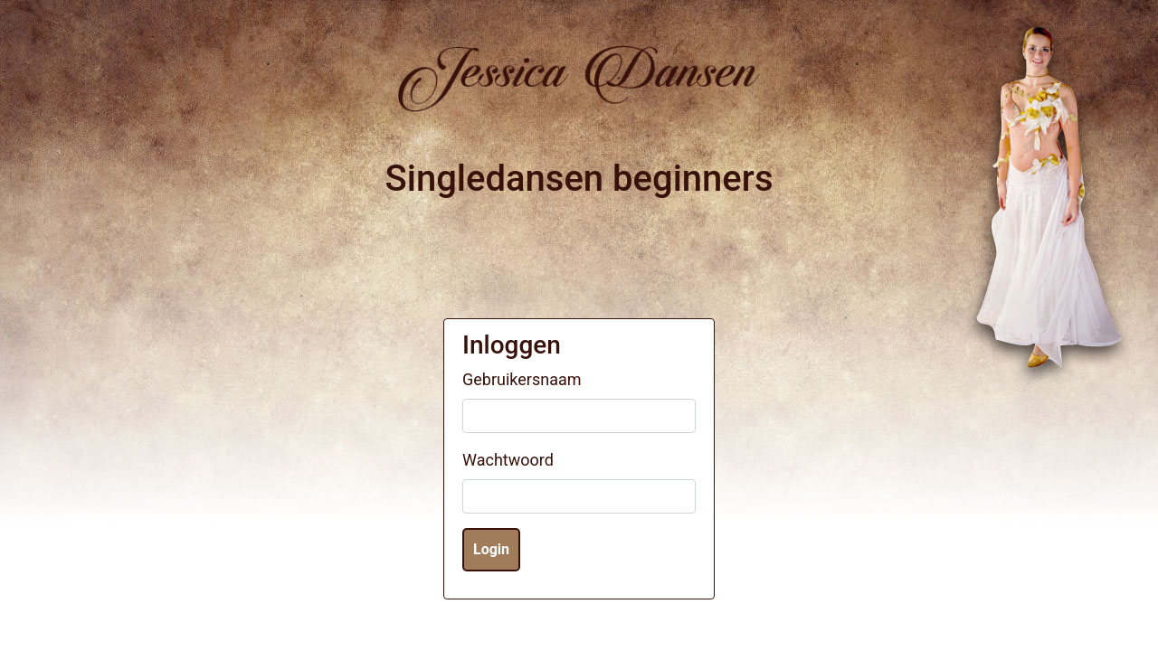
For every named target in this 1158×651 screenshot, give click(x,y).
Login (491, 549)
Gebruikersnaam (522, 379)
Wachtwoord (508, 459)
